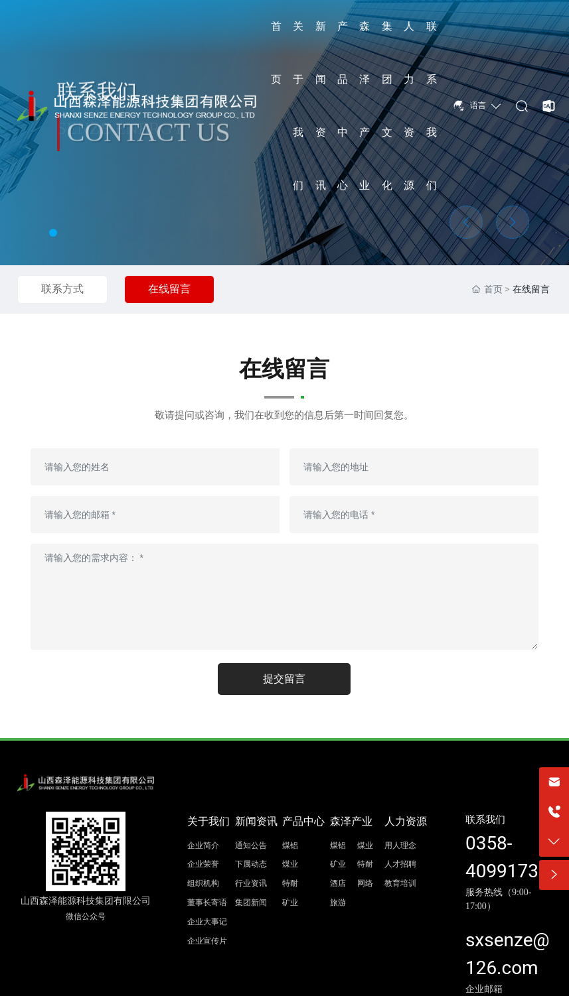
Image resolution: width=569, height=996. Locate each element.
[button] (53, 233)
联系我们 (485, 820)
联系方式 (62, 288)
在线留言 (169, 288)
